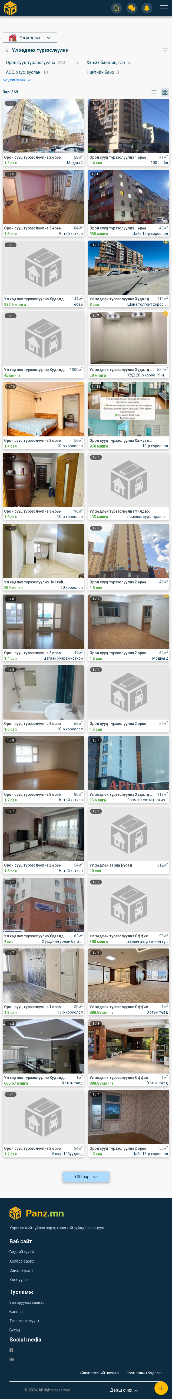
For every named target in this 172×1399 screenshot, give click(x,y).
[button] (17, 80)
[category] (36, 50)
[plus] (161, 1388)
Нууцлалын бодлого (145, 1373)
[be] (11, 1359)
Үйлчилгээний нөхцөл (99, 1373)
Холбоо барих (21, 1261)
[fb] (11, 1350)
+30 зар (86, 1177)
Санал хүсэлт (21, 1270)
